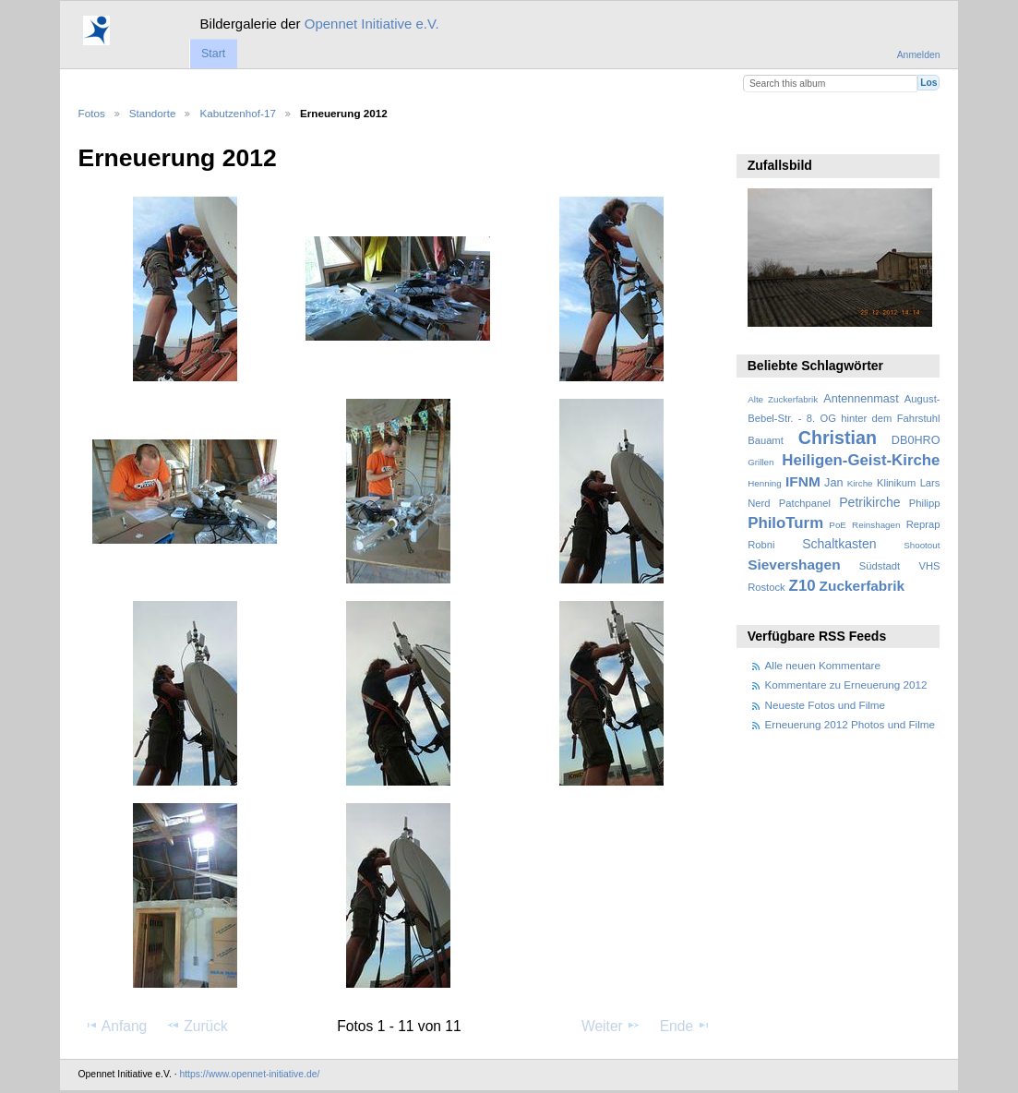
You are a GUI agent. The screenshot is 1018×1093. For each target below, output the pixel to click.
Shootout (922, 545)
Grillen (760, 462)
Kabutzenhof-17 (237, 113)
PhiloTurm (785, 523)
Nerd (759, 503)
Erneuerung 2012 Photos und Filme (850, 724)
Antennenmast (860, 398)
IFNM (802, 481)
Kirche (860, 483)
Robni (761, 544)
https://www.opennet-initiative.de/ (249, 1074)
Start (213, 53)
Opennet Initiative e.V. (372, 23)
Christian (837, 437)
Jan (833, 482)
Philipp (924, 503)
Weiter (611, 1025)
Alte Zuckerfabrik (783, 399)
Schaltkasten (839, 543)
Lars (930, 482)
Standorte (152, 113)
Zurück (197, 1025)
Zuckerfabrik (862, 586)
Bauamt (766, 440)
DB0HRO (916, 440)
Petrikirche (869, 502)
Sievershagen (794, 564)
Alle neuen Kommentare (822, 665)
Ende (686, 1025)
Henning (765, 483)
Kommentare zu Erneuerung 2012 (846, 685)
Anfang (116, 1025)
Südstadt (879, 565)
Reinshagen (876, 525)
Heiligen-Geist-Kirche (861, 460)
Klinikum (896, 482)
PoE (837, 525)
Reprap (923, 524)
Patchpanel (805, 503)
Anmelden (918, 55)
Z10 (802, 586)
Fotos (91, 113)
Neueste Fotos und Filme (825, 705)
